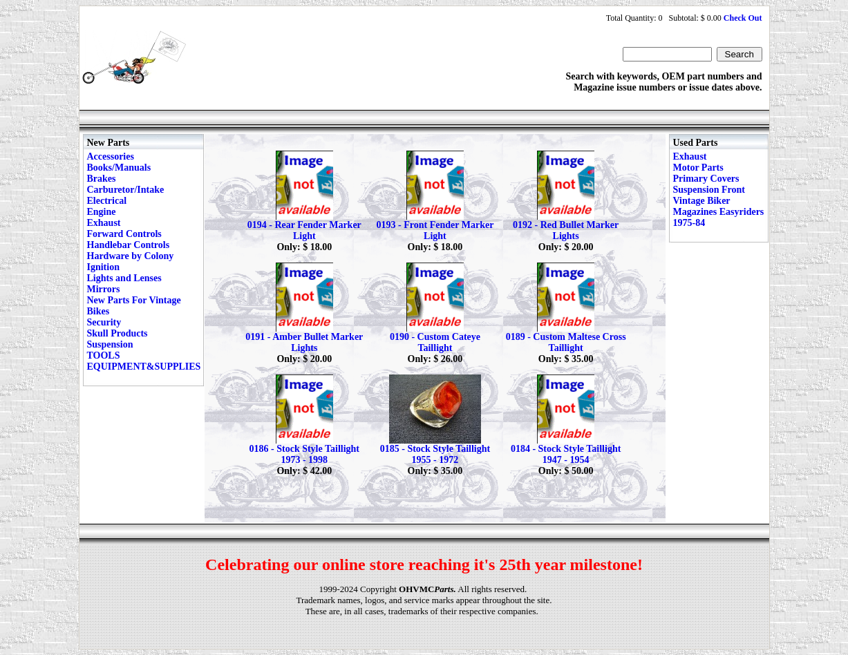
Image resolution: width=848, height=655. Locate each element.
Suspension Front (709, 189)
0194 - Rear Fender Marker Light (304, 230)
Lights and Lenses (124, 278)
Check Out (743, 18)
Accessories (110, 156)
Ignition (103, 267)
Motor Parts (698, 167)
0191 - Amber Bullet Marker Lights (304, 342)
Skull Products (117, 333)
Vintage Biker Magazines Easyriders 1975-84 (718, 212)
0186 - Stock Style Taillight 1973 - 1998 (304, 454)
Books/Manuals (119, 167)
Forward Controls (124, 234)
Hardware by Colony (130, 256)
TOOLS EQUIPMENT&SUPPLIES (144, 361)
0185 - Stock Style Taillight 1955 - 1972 (435, 454)
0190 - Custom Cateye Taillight (435, 342)
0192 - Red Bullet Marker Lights (566, 230)
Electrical (107, 201)
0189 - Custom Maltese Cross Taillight (566, 342)
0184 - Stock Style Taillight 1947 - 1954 (566, 454)
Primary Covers (706, 178)
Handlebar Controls (128, 245)
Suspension (110, 344)
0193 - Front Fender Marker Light (435, 230)
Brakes (101, 178)
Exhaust (104, 223)
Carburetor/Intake (125, 189)
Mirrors (103, 289)
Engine (101, 212)
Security (104, 322)
